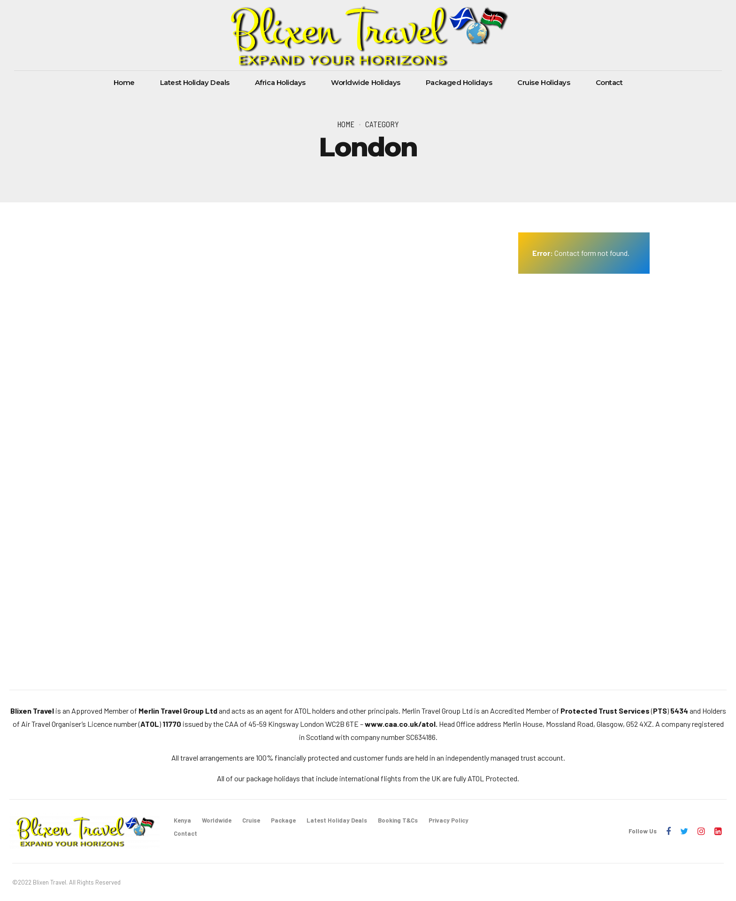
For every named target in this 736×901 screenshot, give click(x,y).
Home (124, 82)
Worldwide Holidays (365, 82)
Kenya (182, 820)
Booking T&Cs (398, 820)
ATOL (149, 723)
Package (283, 820)
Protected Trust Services (605, 710)
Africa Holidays (280, 82)
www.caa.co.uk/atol (400, 723)
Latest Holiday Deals (195, 82)
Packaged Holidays (459, 82)
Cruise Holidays (543, 82)
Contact (609, 82)
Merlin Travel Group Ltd (177, 710)
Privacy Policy (448, 820)
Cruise (251, 820)
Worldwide (216, 820)
